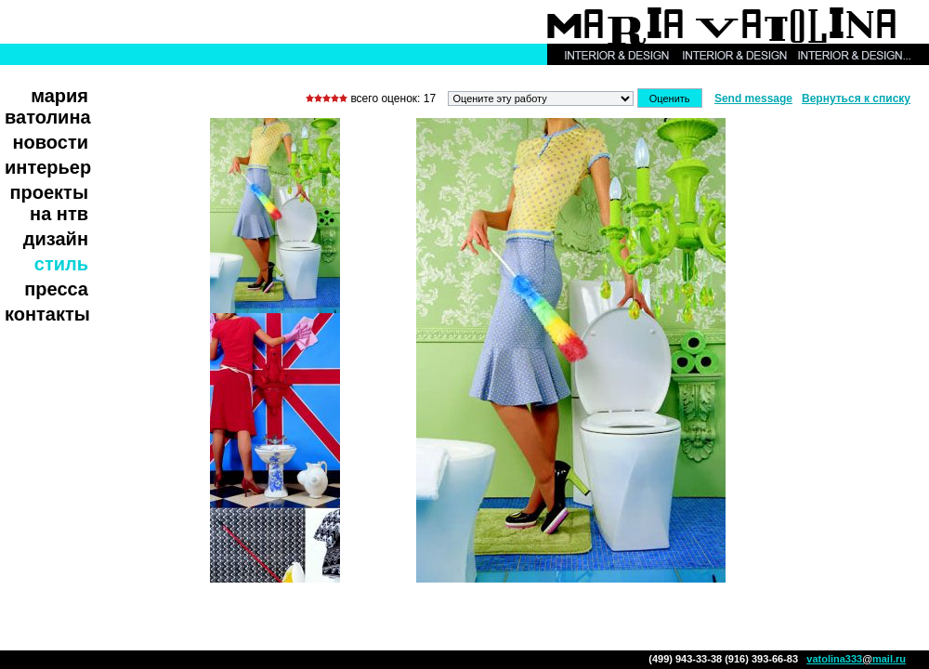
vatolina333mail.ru (856, 658)
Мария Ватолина (48, 106)
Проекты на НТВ (48, 203)
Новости (51, 142)
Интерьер (48, 167)
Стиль (61, 264)
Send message (753, 98)
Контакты (47, 314)
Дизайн (55, 239)
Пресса (56, 289)
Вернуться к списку (856, 98)
